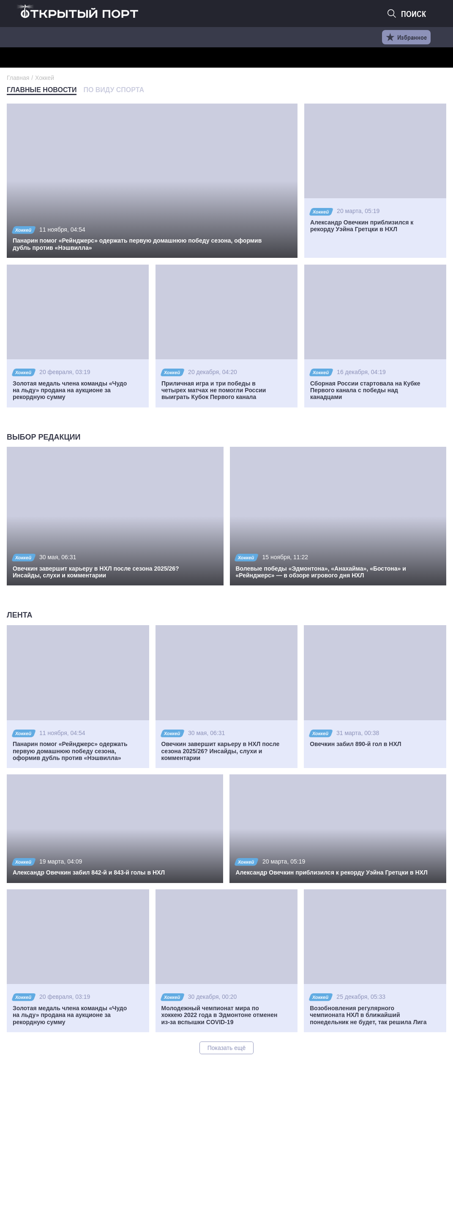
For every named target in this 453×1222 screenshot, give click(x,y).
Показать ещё (226, 1047)
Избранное (406, 37)
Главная (18, 77)
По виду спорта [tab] (113, 89)
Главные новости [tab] (41, 89)
